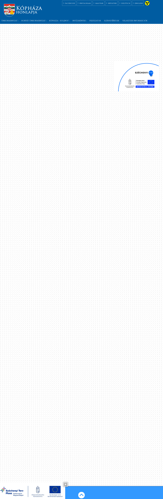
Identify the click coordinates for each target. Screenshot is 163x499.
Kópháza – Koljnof (59, 20)
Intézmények (79, 20)
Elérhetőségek (111, 20)
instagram (84, 3)
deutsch (125, 3)
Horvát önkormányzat (33, 20)
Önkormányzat (9, 20)
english (138, 3)
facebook (69, 3)
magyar (98, 3)
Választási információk (134, 20)
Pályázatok (95, 20)
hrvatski (111, 3)
